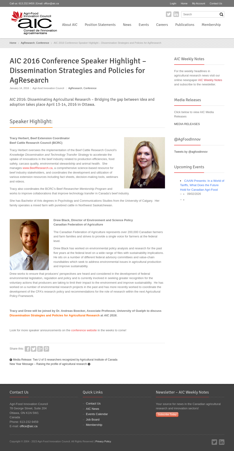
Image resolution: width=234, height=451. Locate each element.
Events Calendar (97, 414)
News (127, 24)
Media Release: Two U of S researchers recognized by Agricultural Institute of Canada (65, 359)
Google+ (40, 349)
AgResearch (28, 42)
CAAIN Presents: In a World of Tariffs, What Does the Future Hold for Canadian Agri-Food (202, 185)
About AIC (69, 24)
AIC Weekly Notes (210, 80)
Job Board (92, 419)
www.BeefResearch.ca (38, 168)
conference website (84, 330)
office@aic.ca (51, 3)
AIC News (92, 408)
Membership (211, 24)
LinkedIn (176, 14)
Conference (42, 42)
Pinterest (46, 349)
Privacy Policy (103, 441)
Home (184, 3)
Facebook (27, 349)
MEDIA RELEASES (187, 124)
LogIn (173, 3)
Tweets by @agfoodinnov (190, 151)
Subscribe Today (167, 414)
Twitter (168, 14)
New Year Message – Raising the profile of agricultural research (48, 364)
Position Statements (100, 24)
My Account (198, 3)
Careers (162, 24)
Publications (184, 24)
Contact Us (216, 3)
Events (144, 24)
